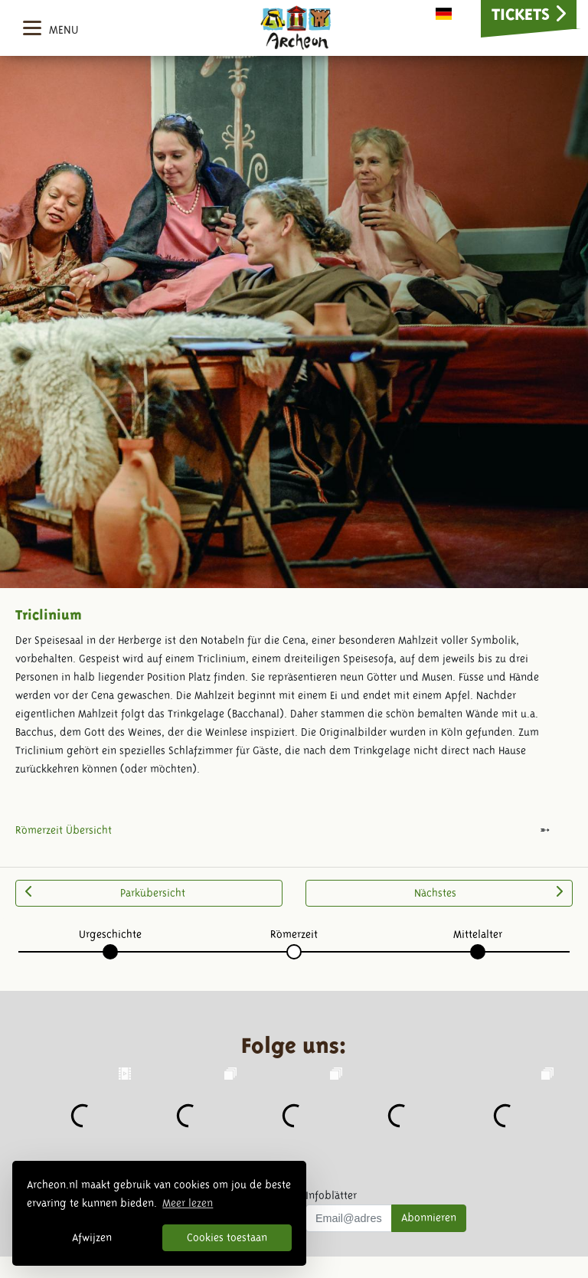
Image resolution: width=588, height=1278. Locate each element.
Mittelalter (477, 934)
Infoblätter (331, 1195)
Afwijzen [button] (92, 1237)
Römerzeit (294, 934)
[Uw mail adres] (348, 1218)
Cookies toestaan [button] (227, 1237)
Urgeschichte (110, 934)
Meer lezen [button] (187, 1203)
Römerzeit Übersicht (63, 830)
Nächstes (488, 892)
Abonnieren (428, 1217)
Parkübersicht (105, 892)
